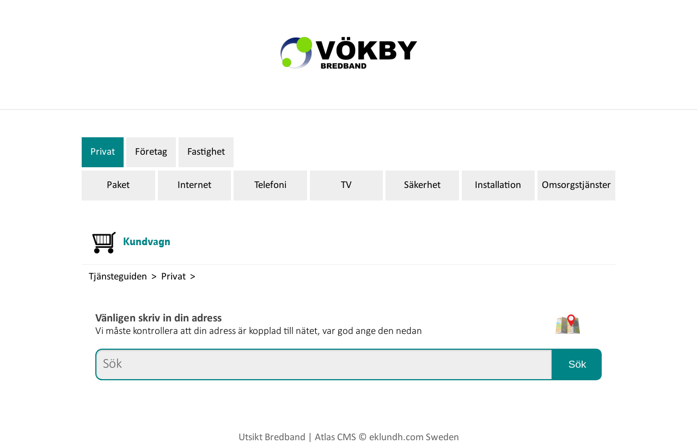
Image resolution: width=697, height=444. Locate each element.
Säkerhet (422, 185)
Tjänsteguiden (118, 277)
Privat (102, 152)
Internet (194, 185)
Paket (118, 185)
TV (346, 185)
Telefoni (270, 185)
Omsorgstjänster (576, 185)
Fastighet (206, 152)
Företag (151, 152)
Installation (498, 185)
